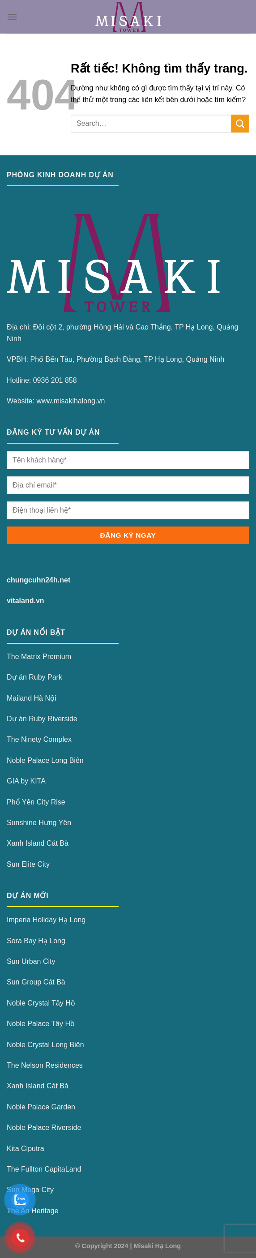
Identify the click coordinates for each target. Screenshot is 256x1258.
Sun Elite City (28, 864)
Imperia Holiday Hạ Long (46, 920)
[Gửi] (240, 123)
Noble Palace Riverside (44, 1127)
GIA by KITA (26, 781)
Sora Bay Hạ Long (36, 941)
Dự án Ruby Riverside (42, 719)
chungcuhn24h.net (38, 580)
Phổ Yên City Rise (36, 802)
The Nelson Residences (45, 1065)
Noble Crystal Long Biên (45, 1044)
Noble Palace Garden (41, 1107)
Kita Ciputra (25, 1148)
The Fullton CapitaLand (44, 1169)
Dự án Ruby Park (34, 677)
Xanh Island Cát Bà (37, 843)
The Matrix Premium (39, 656)
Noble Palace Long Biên (45, 760)
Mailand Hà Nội (31, 698)
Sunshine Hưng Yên (39, 822)
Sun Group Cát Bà (36, 982)
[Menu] (12, 17)
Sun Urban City (31, 961)
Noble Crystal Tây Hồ (41, 1003)
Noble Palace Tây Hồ (41, 1023)
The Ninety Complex (39, 739)
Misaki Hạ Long (157, 1245)
